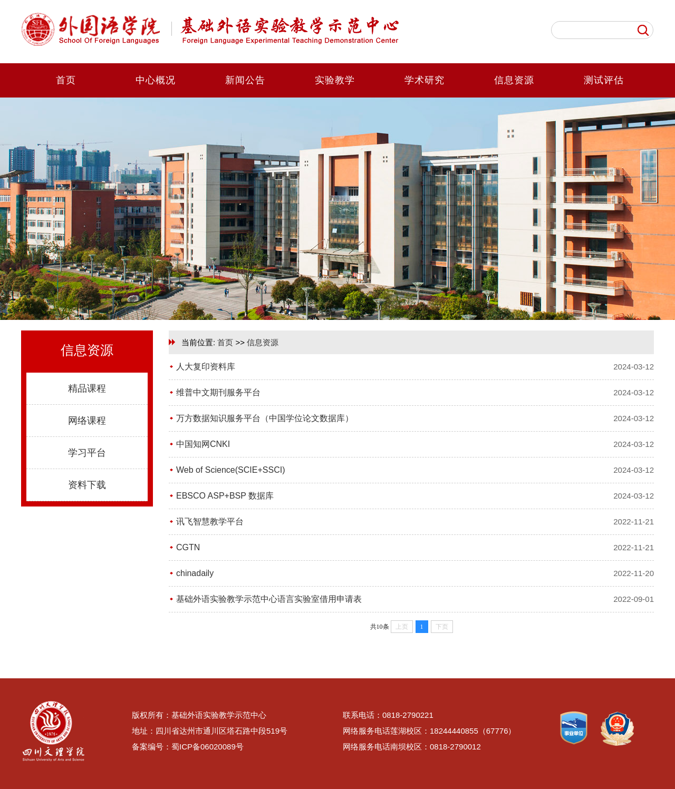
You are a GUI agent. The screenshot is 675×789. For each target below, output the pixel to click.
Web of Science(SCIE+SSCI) (230, 469)
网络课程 (87, 420)
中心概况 (156, 80)
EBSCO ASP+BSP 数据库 (225, 495)
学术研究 (424, 80)
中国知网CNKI (203, 444)
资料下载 (87, 485)
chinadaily (195, 573)
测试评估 (604, 80)
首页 (66, 80)
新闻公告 (245, 80)
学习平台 (87, 452)
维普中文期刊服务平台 (218, 392)
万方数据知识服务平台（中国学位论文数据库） (264, 418)
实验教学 (335, 80)
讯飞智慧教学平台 (210, 521)
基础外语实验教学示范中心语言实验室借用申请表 (269, 599)
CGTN (188, 547)
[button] (328, 312)
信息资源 (514, 80)
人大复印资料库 (205, 366)
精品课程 (87, 388)
